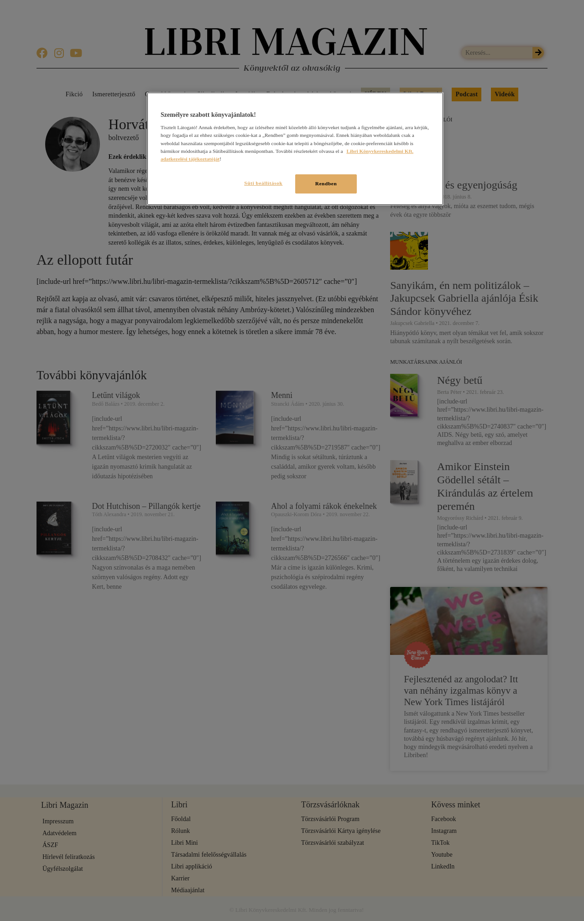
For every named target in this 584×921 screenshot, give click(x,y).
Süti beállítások (259, 183)
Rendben (326, 183)
